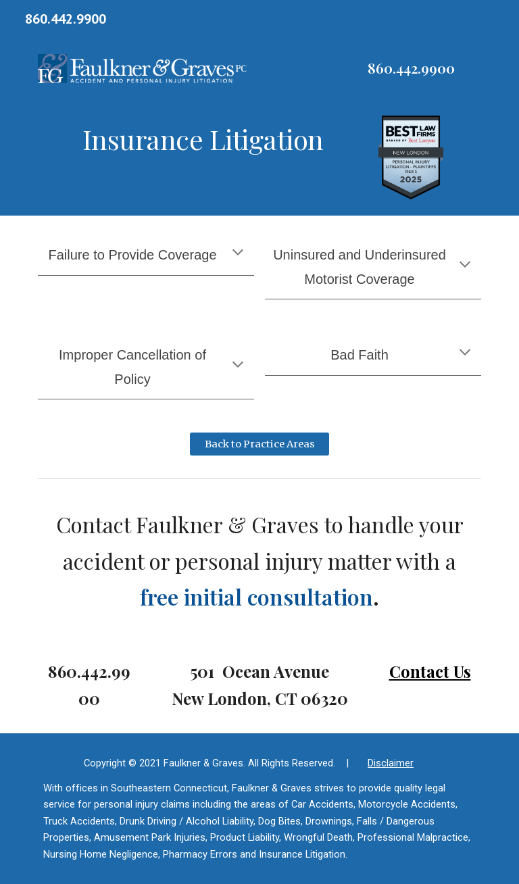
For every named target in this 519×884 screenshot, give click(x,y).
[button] (238, 253)
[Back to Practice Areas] (259, 444)
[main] (410, 68)
